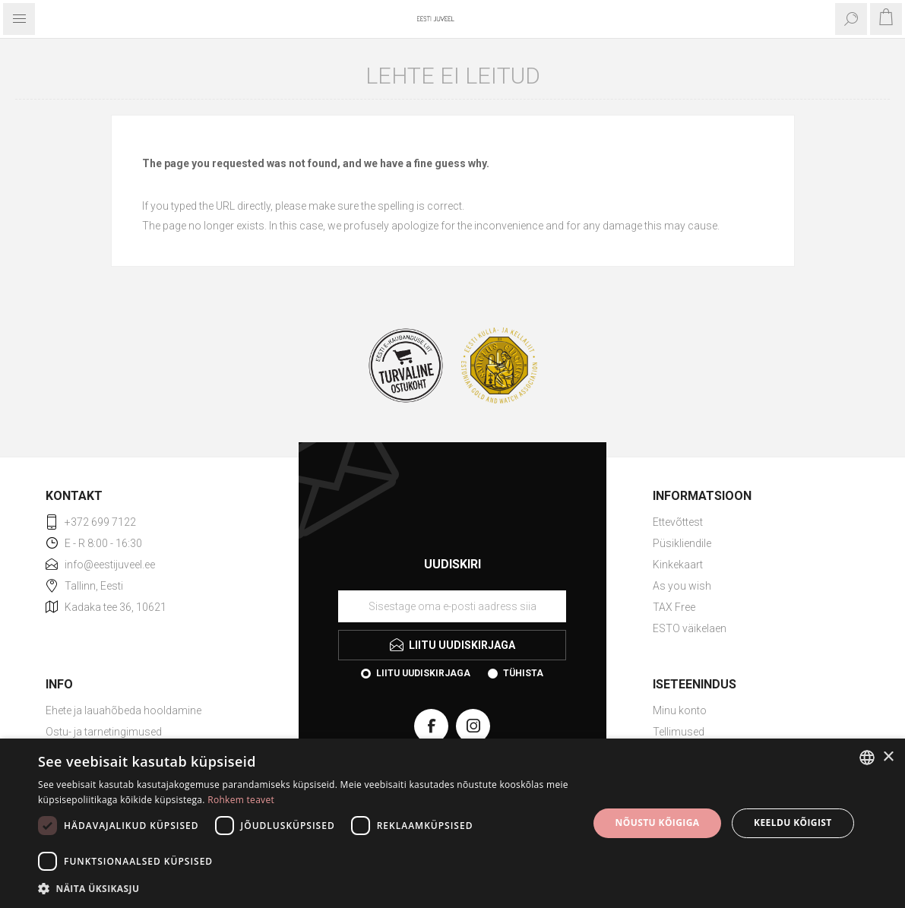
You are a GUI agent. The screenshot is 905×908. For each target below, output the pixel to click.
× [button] (888, 757)
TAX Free (674, 607)
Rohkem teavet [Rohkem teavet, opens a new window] (240, 799)
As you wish (682, 586)
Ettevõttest (678, 522)
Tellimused (678, 732)
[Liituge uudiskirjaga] (452, 606)
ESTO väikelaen (689, 628)
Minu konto (680, 710)
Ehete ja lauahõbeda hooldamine (123, 710)
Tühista (523, 673)
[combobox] (867, 757)
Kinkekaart (678, 564)
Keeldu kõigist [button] (793, 822)
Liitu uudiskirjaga (423, 673)
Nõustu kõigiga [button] (657, 822)
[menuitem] (756, 522)
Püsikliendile (682, 543)
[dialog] (452, 823)
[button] (305, 888)
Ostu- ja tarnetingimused (104, 732)
